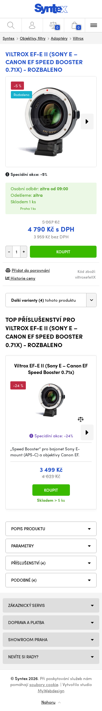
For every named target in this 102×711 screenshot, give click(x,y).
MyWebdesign (51, 691)
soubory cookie (43, 684)
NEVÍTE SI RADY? (23, 657)
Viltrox (78, 38)
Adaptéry (59, 38)
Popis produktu (28, 529)
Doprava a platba (26, 622)
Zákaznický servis (26, 605)
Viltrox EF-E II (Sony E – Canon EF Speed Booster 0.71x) (51, 368)
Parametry (22, 546)
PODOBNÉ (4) (23, 580)
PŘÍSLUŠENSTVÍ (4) (28, 563)
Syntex (8, 38)
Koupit (63, 252)
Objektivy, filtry (32, 38)
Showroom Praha (27, 640)
